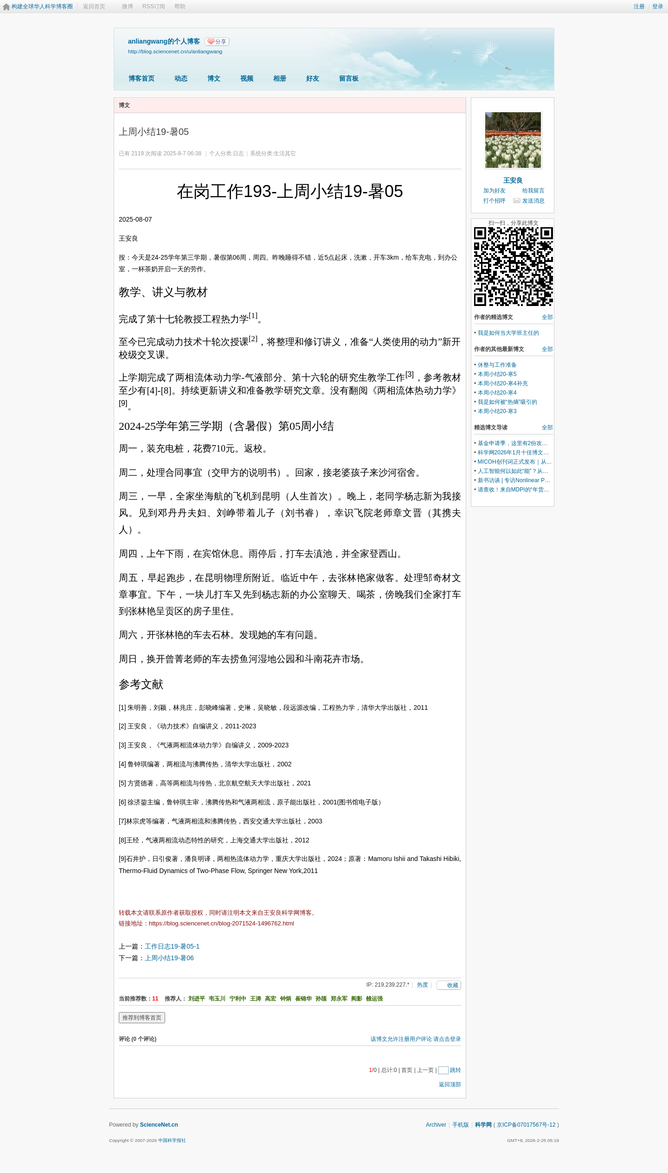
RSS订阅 (153, 6)
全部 (547, 317)
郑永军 (339, 998)
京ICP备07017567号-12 (526, 1125)
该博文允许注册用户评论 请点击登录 (416, 1039)
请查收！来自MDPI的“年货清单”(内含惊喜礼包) (536, 489)
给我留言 (533, 190)
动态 (180, 78)
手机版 (460, 1125)
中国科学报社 (172, 1140)
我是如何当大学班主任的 (508, 333)
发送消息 (533, 201)
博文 (213, 78)
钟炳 (285, 998)
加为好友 (494, 190)
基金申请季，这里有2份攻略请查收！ (524, 443)
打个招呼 (494, 201)
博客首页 (141, 78)
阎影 (356, 998)
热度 (422, 985)
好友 (312, 78)
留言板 (349, 78)
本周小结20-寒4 (497, 392)
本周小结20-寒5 (497, 374)
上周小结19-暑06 (169, 958)
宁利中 (238, 998)
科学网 (483, 1125)
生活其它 (285, 153)
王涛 (255, 998)
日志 (238, 153)
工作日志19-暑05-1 (172, 946)
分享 (220, 41)
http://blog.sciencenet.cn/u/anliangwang (175, 51)
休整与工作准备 (497, 365)
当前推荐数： (135, 998)
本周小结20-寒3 (497, 411)
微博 (127, 6)
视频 (246, 78)
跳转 (455, 1070)
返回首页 (94, 6)
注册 (639, 6)
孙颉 (321, 998)
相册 (279, 78)
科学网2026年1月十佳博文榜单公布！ (524, 452)
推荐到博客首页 (141, 1017)
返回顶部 (450, 1084)
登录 (657, 6)
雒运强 (374, 998)
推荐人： (176, 998)
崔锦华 (303, 998)
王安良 (513, 180)
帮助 (180, 6)
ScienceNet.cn (159, 1125)
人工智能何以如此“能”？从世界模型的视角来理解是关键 (546, 471)
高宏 (270, 998)
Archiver (436, 1125)
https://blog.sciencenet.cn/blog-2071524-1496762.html (221, 923)
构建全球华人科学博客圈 (42, 6)
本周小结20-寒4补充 (503, 383)
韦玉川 (217, 998)
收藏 (452, 985)
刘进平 (196, 998)
